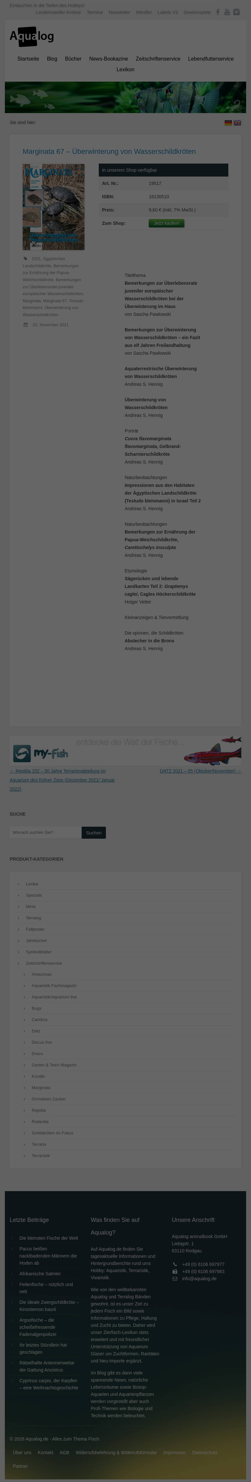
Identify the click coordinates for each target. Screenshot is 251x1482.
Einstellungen (55, 89)
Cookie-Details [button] (107, 179)
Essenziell (56, 104)
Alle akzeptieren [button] (125, 127)
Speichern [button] (125, 146)
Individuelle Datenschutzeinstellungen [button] (125, 165)
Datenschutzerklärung (85, 83)
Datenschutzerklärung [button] (138, 179)
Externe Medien (185, 104)
